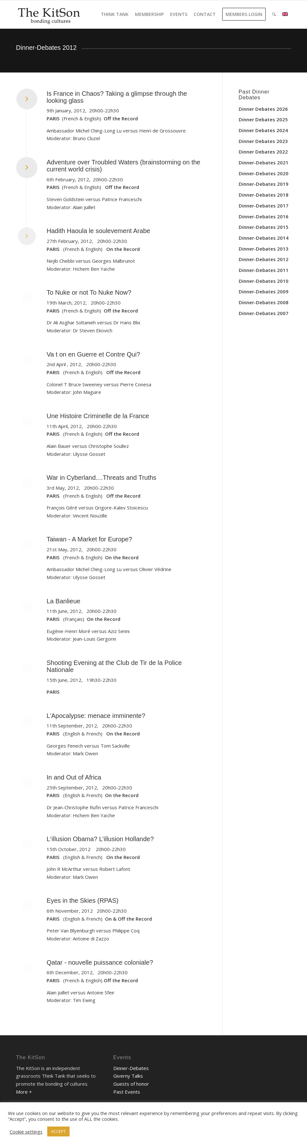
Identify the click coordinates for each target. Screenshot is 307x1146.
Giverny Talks (128, 1076)
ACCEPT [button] (58, 1131)
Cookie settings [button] (26, 1132)
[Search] (274, 14)
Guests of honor (131, 1084)
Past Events (126, 1092)
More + (24, 1092)
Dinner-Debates (131, 1068)
